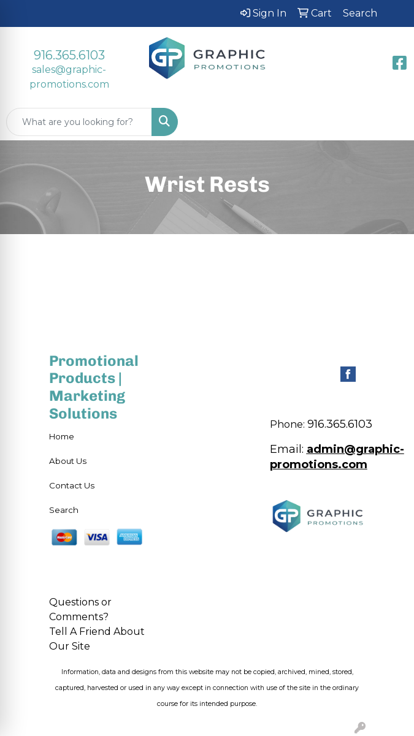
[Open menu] (389, 122)
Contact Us (71, 485)
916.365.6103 (69, 55)
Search (64, 510)
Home (61, 436)
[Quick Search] (79, 122)
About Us (67, 461)
